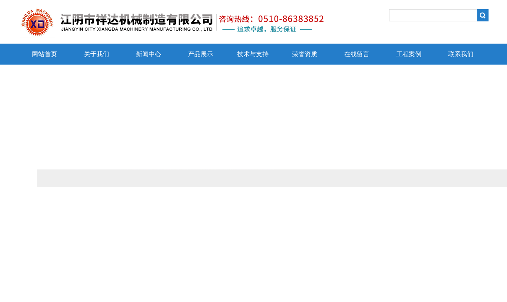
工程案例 (408, 54)
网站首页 (44, 54)
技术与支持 (253, 54)
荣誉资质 (304, 54)
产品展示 (200, 54)
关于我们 (96, 54)
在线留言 (356, 54)
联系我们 (460, 54)
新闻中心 (148, 54)
